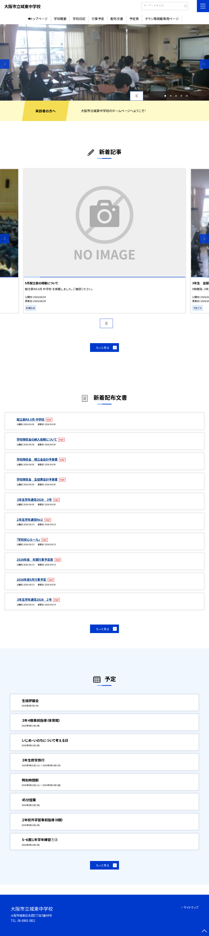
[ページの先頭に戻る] (204, 931)
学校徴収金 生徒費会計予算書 (37, 479)
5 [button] (187, 95)
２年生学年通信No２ (30, 519)
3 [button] (176, 95)
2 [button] (171, 95)
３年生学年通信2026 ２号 (34, 599)
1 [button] (165, 95)
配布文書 (116, 18)
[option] (104, 62)
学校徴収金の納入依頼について (37, 439)
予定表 (134, 18)
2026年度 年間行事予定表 (35, 559)
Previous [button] (4, 64)
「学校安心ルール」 (28, 539)
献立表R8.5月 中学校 (31, 419)
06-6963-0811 (26, 920)
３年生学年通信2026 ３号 (34, 499)
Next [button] (204, 64)
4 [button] (181, 95)
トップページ (39, 18)
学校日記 (79, 18)
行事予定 (98, 18)
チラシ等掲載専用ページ (162, 18)
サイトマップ (190, 907)
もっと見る (102, 347)
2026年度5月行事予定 (32, 579)
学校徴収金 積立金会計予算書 (37, 459)
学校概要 (60, 18)
